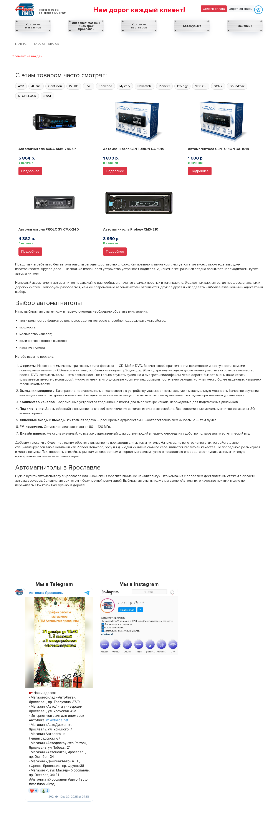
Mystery (124, 86)
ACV (21, 86)
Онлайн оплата (214, 9)
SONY (218, 86)
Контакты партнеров (139, 26)
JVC (88, 86)
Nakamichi (144, 86)
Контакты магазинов (33, 26)
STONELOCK (27, 96)
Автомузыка (192, 26)
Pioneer (164, 86)
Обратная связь (240, 9)
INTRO (73, 86)
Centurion (55, 86)
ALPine (36, 86)
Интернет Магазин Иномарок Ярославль (86, 26)
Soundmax (237, 86)
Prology (182, 86)
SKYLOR (201, 86)
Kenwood (105, 86)
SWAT (47, 96)
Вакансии (245, 26)
